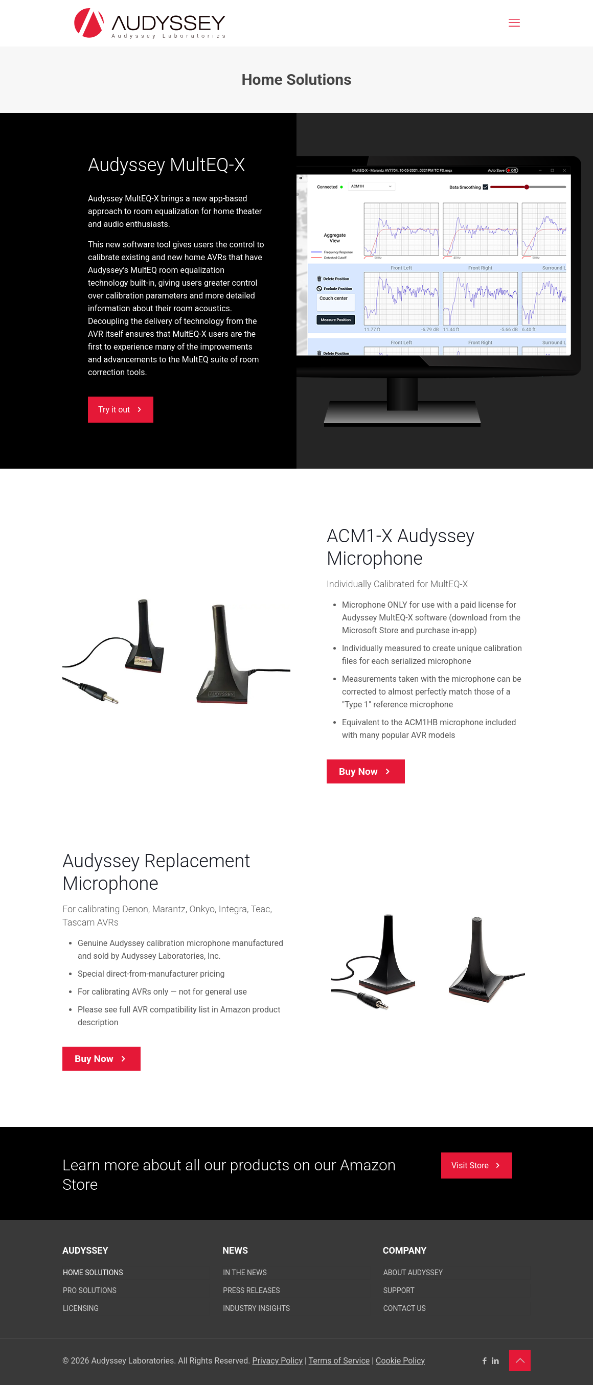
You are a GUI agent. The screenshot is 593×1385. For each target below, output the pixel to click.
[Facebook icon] (484, 1361)
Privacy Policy (278, 1361)
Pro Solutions (90, 1290)
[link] (176, 654)
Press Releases (251, 1290)
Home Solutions (93, 1272)
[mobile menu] (514, 23)
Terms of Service (339, 1361)
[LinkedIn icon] (495, 1361)
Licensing (81, 1308)
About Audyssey (413, 1272)
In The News (244, 1272)
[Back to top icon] (520, 1360)
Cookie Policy (400, 1361)
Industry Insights (256, 1308)
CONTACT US (404, 1308)
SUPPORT (399, 1290)
